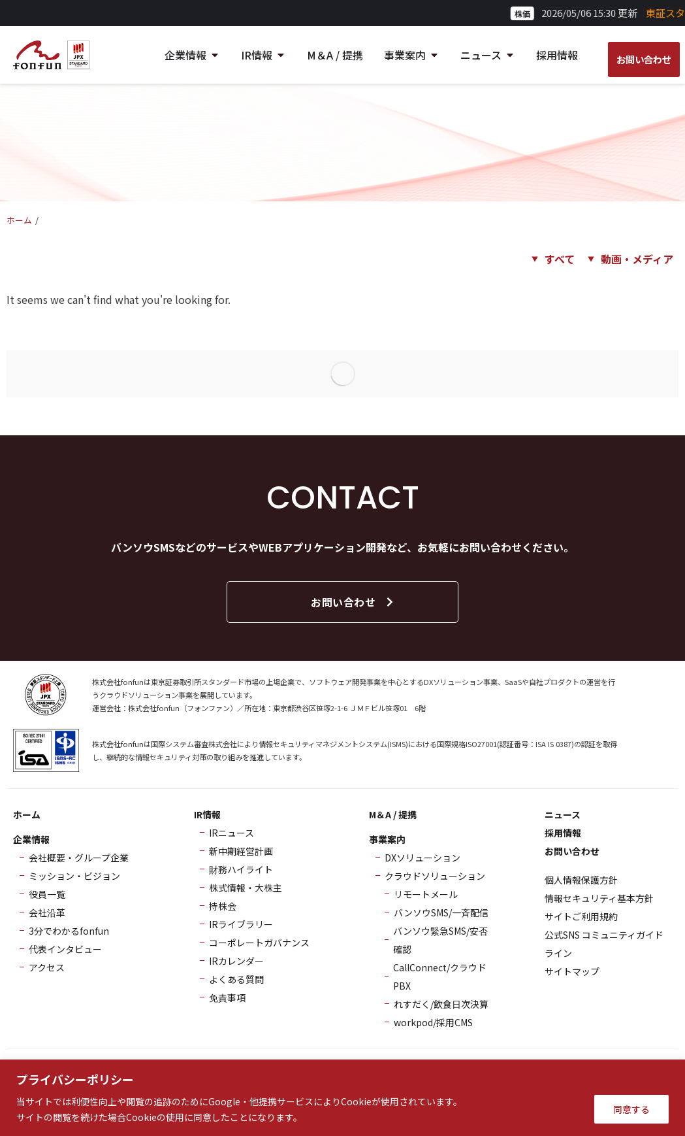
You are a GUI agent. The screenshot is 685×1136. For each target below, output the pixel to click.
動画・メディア (637, 259)
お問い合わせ (353, 602)
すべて (560, 259)
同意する (631, 1109)
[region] (342, 1098)
